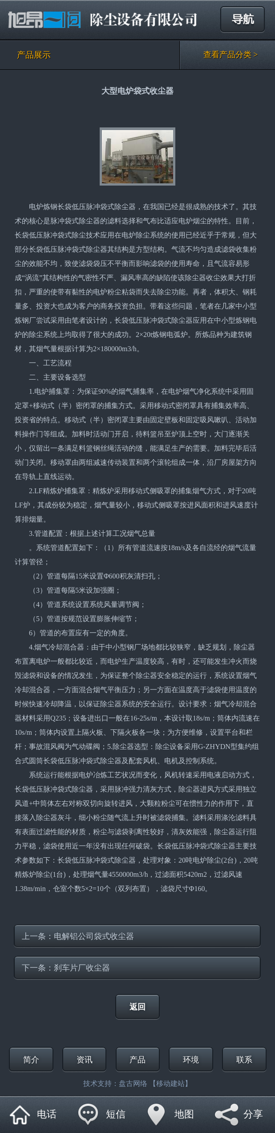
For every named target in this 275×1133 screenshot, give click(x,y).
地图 (184, 1114)
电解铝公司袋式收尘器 (94, 936)
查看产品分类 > (230, 54)
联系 (244, 1059)
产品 (137, 1059)
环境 (191, 1059)
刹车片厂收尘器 (82, 967)
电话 (47, 1114)
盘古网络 (133, 1083)
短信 (115, 1114)
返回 (137, 1006)
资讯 (85, 1059)
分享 (253, 1114)
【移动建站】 (170, 1083)
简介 (31, 1059)
